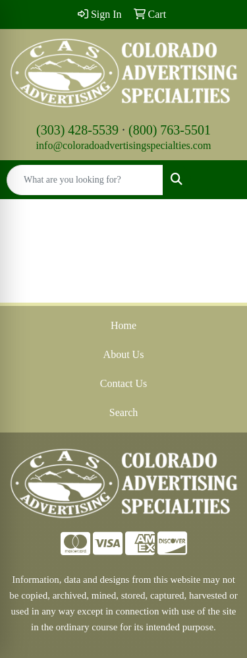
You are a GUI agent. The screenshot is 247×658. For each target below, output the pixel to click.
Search (123, 412)
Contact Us (124, 383)
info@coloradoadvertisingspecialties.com (123, 145)
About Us (123, 354)
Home (123, 325)
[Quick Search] (85, 180)
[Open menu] (220, 180)
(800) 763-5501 (169, 130)
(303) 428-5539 (77, 130)
